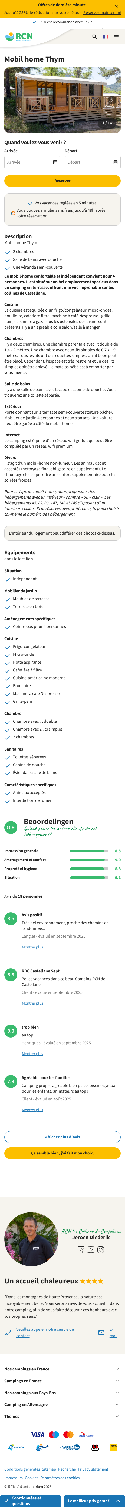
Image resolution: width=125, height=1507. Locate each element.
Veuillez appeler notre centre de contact (45, 1332)
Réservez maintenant (102, 13)
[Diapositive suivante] (112, 100)
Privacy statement (93, 1469)
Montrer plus (32, 947)
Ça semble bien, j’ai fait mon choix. (62, 1153)
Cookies (31, 1478)
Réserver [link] (62, 181)
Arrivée (11, 151)
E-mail (113, 1332)
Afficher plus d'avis (62, 1137)
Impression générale (21, 851)
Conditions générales (22, 1469)
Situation (12, 877)
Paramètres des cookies (60, 1478)
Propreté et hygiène (20, 868)
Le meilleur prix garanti (95, 1501)
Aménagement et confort (25, 860)
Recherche (67, 1469)
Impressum (13, 1478)
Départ (71, 151)
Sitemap (49, 1469)
